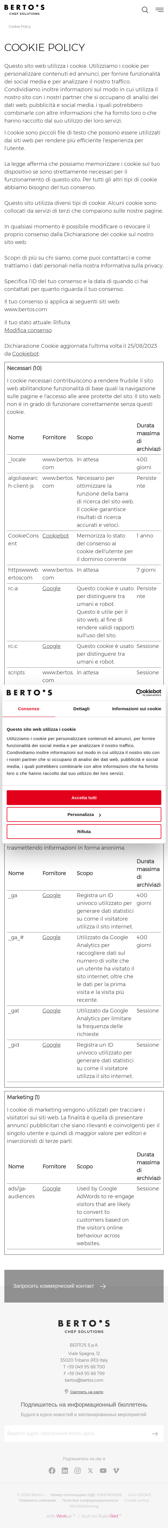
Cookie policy (136, 1500)
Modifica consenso (28, 330)
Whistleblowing (84, 1506)
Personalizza (84, 814)
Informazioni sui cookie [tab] (136, 708)
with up (61, 1516)
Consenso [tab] (28, 708)
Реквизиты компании (37, 1500)
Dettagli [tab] (81, 708)
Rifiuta (84, 831)
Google (51, 588)
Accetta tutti (84, 797)
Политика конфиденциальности (90, 1500)
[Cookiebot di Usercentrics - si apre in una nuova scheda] (135, 693)
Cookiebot (25, 354)
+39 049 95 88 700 (86, 1366)
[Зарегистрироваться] (155, 1434)
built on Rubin (101, 1516)
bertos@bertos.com (84, 1380)
